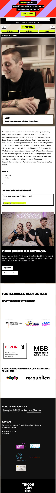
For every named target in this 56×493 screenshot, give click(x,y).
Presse (30, 22)
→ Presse (5, 434)
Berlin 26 (29, 31)
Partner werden (10, 273)
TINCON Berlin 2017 (9, 36)
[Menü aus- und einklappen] (52, 27)
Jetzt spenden (28, 14)
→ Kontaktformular (9, 431)
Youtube (7, 178)
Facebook (8, 175)
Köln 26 (9, 31)
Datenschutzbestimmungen (34, 412)
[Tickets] (3, 27)
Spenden (7, 268)
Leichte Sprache (21, 22)
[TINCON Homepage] (28, 27)
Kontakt (37, 22)
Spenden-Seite (28, 260)
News (47, 31)
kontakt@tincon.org (9, 427)
